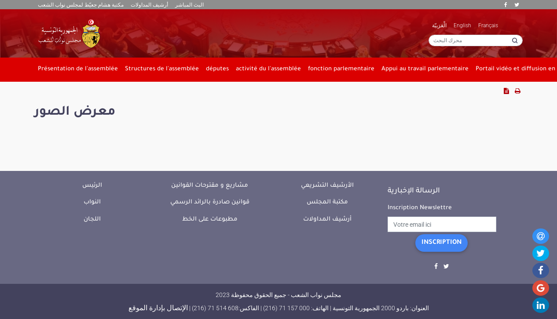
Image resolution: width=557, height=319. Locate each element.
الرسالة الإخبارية (414, 191)
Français (488, 25)
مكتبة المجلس (327, 202)
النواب (92, 202)
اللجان (92, 219)
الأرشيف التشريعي (327, 185)
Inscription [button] (441, 242)
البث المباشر (189, 5)
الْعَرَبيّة (439, 25)
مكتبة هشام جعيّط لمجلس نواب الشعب (81, 5)
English (462, 25)
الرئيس (92, 185)
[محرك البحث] (476, 40)
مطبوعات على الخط (210, 219)
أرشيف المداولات (149, 5)
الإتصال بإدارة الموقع (158, 308)
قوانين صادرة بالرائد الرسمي (209, 202)
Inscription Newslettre (420, 208)
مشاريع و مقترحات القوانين (209, 185)
